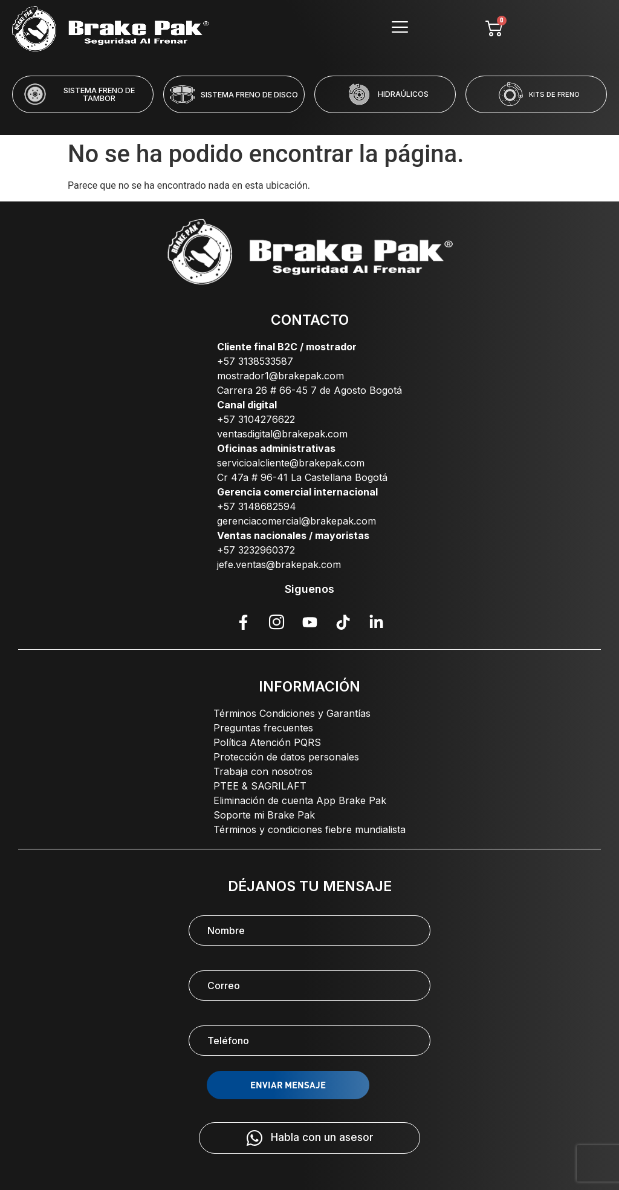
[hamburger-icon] (399, 28)
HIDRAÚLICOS (403, 94)
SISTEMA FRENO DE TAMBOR (99, 94)
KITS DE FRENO (554, 94)
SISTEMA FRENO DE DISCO (249, 94)
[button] (260, 121)
